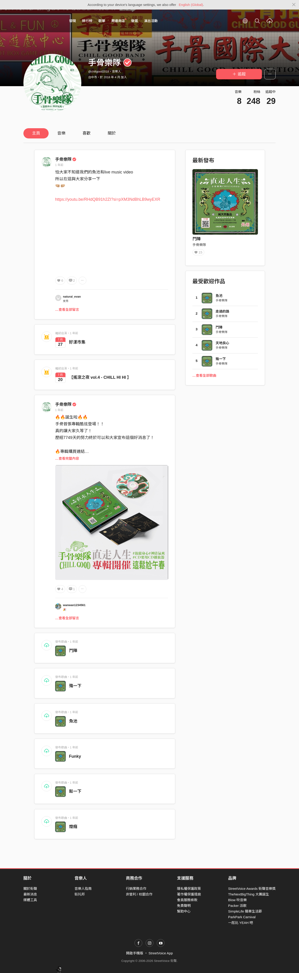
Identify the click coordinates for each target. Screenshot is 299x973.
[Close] (294, 5)
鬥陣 (73, 650)
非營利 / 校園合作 (139, 894)
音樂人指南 (83, 888)
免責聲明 (184, 906)
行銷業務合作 (136, 888)
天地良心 (222, 344)
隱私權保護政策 (189, 888)
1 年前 (59, 165)
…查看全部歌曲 (204, 377)
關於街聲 (30, 888)
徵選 (134, 21)
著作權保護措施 (189, 894)
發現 (72, 21)
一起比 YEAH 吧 (240, 923)
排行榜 (87, 21)
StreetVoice (42, 21)
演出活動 (151, 21)
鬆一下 (75, 791)
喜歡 (86, 133)
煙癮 (73, 826)
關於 (112, 133)
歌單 (101, 21)
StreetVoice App (161, 953)
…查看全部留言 (67, 309)
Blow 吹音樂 (237, 900)
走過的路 (222, 313)
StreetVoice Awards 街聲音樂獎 (252, 888)
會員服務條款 (187, 900)
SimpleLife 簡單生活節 (245, 911)
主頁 (36, 133)
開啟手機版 (134, 953)
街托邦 (80, 894)
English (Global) (191, 5)
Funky (75, 756)
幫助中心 (184, 911)
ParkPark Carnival (242, 917)
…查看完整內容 (67, 458)
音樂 (61, 133)
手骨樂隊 (66, 159)
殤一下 (75, 686)
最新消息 (30, 894)
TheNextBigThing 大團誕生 (248, 894)
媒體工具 (30, 900)
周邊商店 (118, 20)
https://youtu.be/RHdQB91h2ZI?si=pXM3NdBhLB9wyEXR (107, 199)
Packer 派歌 (237, 906)
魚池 (73, 721)
